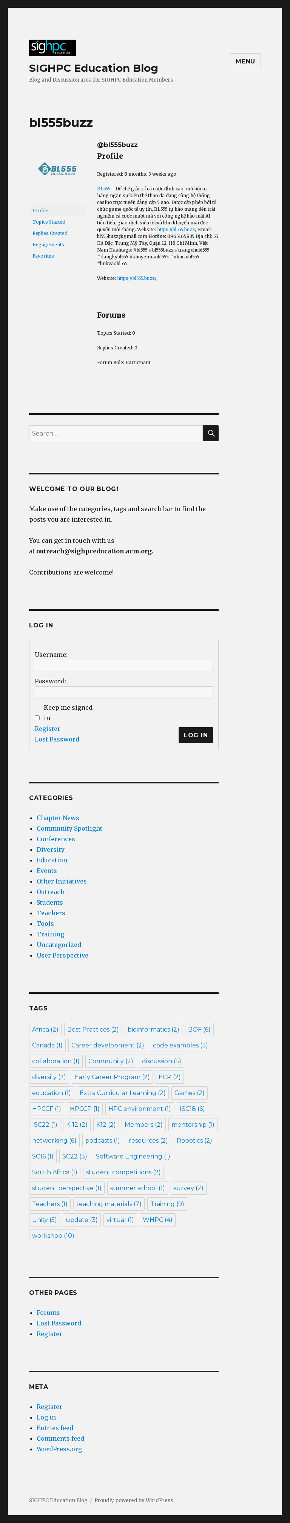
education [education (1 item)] (51, 1093)
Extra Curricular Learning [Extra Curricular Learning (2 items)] (123, 1093)
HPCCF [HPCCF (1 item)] (46, 1108)
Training (50, 934)
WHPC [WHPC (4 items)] (158, 1219)
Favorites (43, 256)
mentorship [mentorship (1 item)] (192, 1124)
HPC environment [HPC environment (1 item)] (139, 1108)
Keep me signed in (68, 713)
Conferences (56, 839)
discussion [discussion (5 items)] (161, 1061)
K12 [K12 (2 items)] (106, 1124)
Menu (245, 61)
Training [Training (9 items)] (167, 1204)
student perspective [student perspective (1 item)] (67, 1188)
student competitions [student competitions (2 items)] (123, 1172)
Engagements (48, 244)
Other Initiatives (62, 881)
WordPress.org (59, 1449)
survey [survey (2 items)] (189, 1188)
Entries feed (55, 1428)
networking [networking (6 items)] (54, 1140)
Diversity (51, 849)
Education (52, 860)
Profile (40, 210)
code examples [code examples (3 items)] (180, 1045)
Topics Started (48, 222)
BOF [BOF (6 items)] (199, 1029)
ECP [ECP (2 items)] (170, 1077)
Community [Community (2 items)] (110, 1061)
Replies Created (50, 233)
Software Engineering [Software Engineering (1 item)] (133, 1156)
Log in (46, 1417)
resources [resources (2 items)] (148, 1140)
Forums (48, 1312)
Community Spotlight (69, 828)
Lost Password (57, 739)
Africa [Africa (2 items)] (45, 1029)
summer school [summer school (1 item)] (137, 1188)
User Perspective (62, 955)
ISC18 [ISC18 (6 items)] (192, 1108)
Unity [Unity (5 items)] (44, 1219)
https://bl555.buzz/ (177, 229)
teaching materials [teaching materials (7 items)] (109, 1204)
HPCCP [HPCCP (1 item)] (85, 1108)
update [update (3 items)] (82, 1219)
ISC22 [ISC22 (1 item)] (44, 1124)
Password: (50, 681)
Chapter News (58, 818)
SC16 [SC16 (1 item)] (43, 1156)
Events (47, 870)
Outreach (51, 892)
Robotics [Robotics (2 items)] (194, 1140)
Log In (196, 735)
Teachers (51, 913)
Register (47, 728)
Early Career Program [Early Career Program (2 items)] (112, 1077)
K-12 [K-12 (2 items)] (77, 1124)
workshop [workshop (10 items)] (53, 1235)
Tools (45, 923)
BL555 (104, 189)
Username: (51, 654)
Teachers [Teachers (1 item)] (50, 1204)
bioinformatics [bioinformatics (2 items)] (153, 1029)
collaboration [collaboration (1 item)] (56, 1061)
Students (50, 902)
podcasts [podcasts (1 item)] (102, 1140)
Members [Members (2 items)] (144, 1124)
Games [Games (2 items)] (189, 1093)
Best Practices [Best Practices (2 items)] (93, 1029)
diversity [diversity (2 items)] (49, 1077)
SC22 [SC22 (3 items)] (74, 1156)
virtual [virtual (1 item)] (120, 1219)
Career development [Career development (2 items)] (107, 1045)
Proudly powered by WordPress (133, 1500)
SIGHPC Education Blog (93, 68)
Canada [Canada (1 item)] (47, 1045)
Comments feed (60, 1438)
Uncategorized (59, 944)
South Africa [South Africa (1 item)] (54, 1172)
